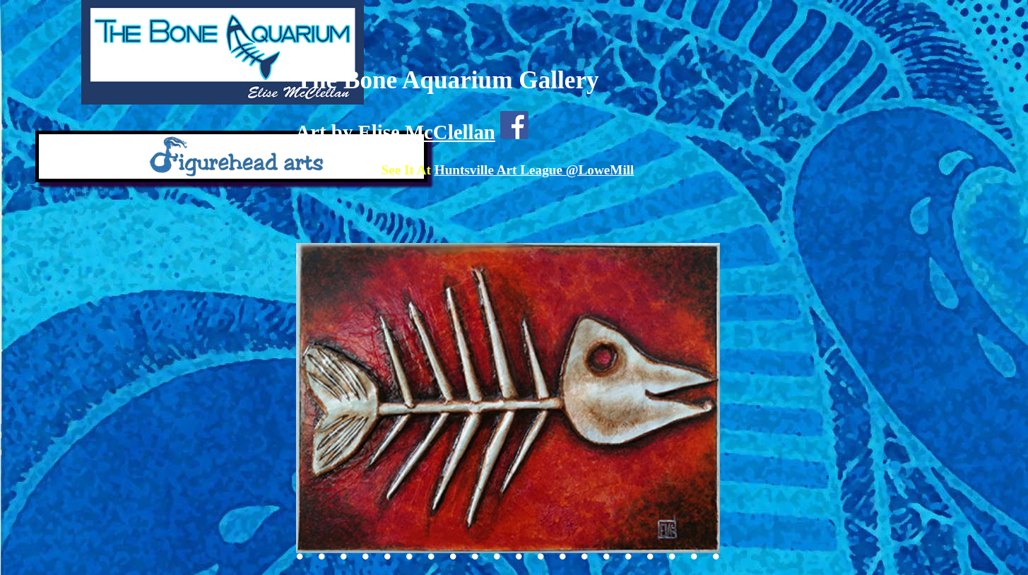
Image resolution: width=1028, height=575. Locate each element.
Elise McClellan (426, 132)
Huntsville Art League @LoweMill (534, 169)
